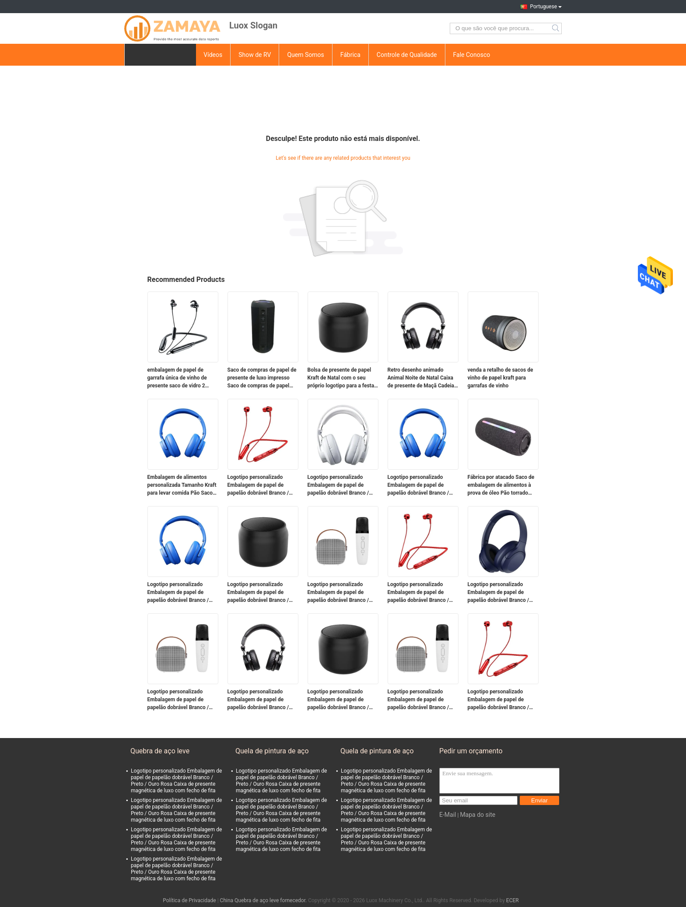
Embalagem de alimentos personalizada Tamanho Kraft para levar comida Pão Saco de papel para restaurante (182, 485)
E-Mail (447, 814)
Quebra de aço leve (159, 751)
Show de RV (254, 54)
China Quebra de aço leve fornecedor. (264, 900)
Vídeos (212, 54)
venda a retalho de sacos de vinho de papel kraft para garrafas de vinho (500, 378)
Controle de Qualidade (407, 54)
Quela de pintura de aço (272, 751)
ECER (512, 900)
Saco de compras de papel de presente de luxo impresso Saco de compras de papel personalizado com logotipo (262, 378)
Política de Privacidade (189, 900)
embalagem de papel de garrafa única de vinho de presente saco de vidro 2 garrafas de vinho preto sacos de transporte (182, 378)
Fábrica (350, 54)
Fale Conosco (471, 54)
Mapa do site (477, 814)
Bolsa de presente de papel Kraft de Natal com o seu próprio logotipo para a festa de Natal (341, 378)
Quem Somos (305, 54)
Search (556, 28)
